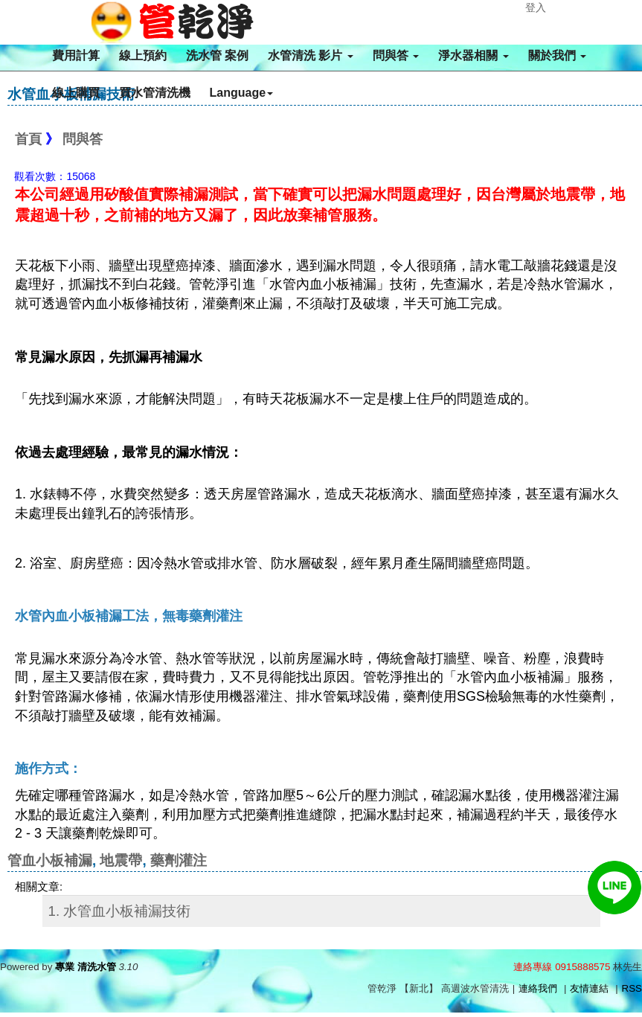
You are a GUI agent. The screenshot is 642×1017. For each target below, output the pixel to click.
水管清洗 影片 (310, 55)
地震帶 (121, 860)
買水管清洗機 (154, 92)
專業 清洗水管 (85, 966)
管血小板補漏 (49, 860)
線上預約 (143, 55)
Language (242, 92)
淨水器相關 (473, 55)
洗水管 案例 (217, 55)
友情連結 (589, 988)
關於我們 (557, 55)
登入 (535, 7)
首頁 (28, 139)
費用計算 (76, 55)
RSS (632, 988)
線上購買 (76, 92)
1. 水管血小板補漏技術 (119, 911)
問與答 (396, 55)
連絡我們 (538, 988)
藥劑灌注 (178, 860)
